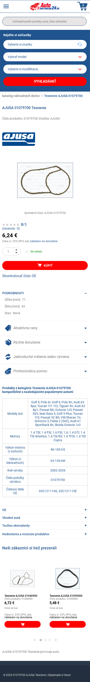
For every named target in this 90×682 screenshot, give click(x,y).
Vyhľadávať (45, 81)
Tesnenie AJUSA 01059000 (66, 595)
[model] (45, 56)
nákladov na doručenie (43, 241)
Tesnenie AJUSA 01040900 (20, 595)
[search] (44, 21)
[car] (45, 69)
